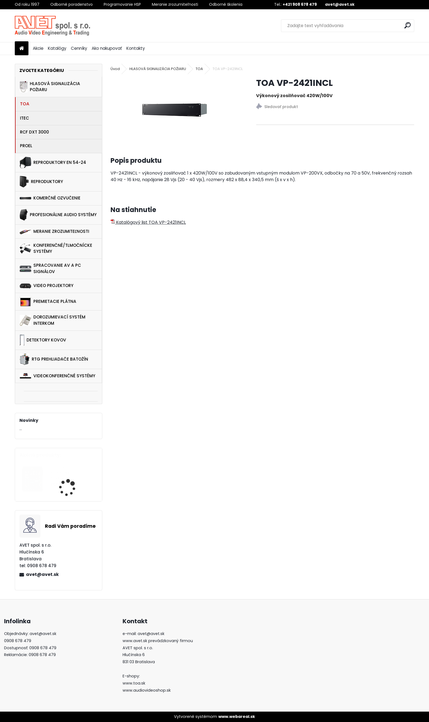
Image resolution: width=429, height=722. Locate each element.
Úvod (115, 68)
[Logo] (52, 25)
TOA (24, 104)
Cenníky (79, 48)
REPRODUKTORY (41, 181)
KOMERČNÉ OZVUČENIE (50, 198)
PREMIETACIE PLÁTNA (48, 301)
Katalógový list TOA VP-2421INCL (148, 222)
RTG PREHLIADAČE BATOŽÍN (54, 359)
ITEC (24, 118)
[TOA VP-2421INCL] (174, 110)
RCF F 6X (59, 484)
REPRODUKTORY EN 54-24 (53, 162)
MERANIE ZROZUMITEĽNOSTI (54, 231)
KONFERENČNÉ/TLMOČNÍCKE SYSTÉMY (56, 248)
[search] (407, 25)
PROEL (26, 146)
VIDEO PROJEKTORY (46, 285)
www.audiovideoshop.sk (147, 690)
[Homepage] (21, 48)
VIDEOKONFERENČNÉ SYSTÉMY (57, 376)
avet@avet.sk (42, 574)
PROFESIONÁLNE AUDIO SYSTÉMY (58, 215)
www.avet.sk (135, 640)
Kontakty (135, 48)
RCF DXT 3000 (34, 132)
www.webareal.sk (236, 716)
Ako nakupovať (107, 48)
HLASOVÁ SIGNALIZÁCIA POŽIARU (50, 87)
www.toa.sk (134, 683)
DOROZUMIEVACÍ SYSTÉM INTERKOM (52, 320)
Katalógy (57, 48)
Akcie (38, 48)
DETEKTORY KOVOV (43, 340)
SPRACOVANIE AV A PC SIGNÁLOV (50, 268)
